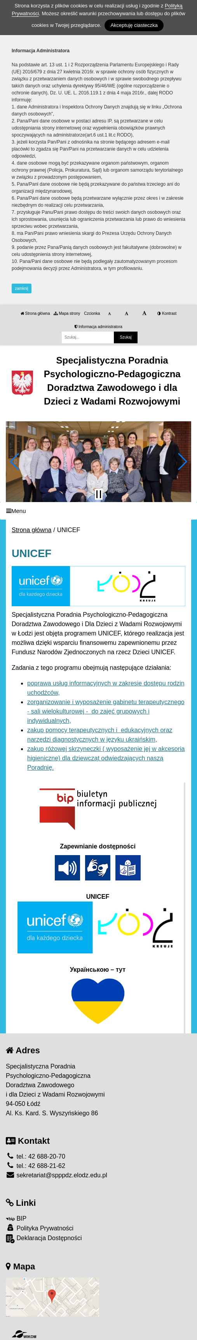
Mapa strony (67, 313)
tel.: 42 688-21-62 (35, 1166)
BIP (16, 1218)
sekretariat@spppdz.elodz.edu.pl (56, 1175)
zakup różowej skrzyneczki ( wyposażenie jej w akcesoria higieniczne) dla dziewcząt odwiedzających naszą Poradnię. (106, 758)
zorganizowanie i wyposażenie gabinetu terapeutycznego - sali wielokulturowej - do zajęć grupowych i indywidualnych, (106, 711)
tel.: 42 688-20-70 (35, 1156)
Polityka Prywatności (39, 1228)
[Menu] (98, 511)
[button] (15, 461)
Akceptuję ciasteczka (133, 25)
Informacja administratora (98, 327)
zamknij (21, 288)
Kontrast (166, 313)
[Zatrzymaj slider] (98, 494)
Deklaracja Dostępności (44, 1238)
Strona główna (35, 313)
